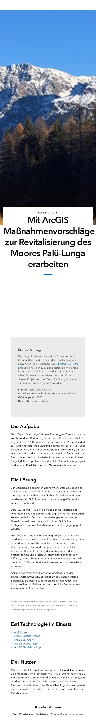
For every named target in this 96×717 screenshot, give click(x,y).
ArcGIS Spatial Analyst (27, 635)
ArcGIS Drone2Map (25, 643)
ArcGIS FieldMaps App (27, 647)
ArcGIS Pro (20, 632)
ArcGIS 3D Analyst (24, 639)
